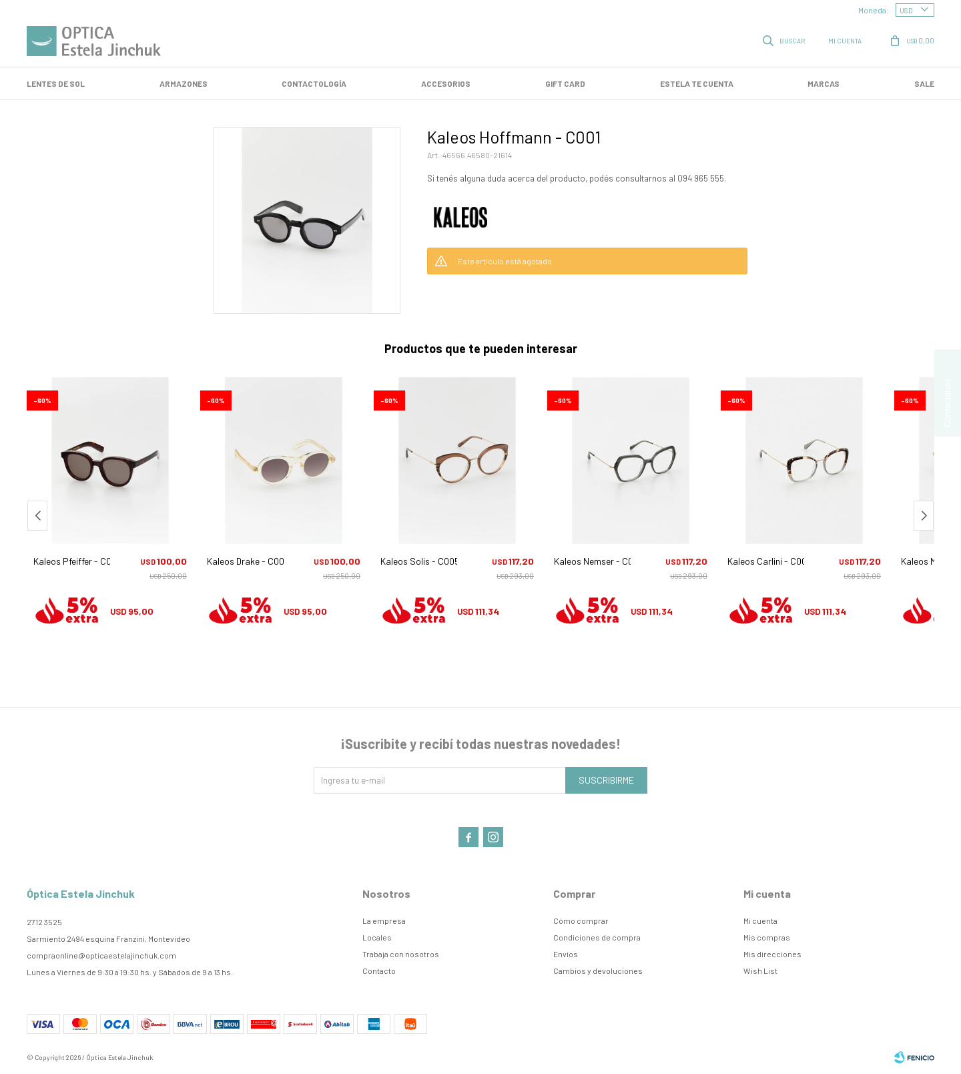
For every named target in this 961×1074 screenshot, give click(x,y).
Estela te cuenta (696, 83)
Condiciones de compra (597, 937)
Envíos (565, 954)
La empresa (384, 920)
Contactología (314, 83)
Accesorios (445, 83)
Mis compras (766, 937)
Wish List (760, 970)
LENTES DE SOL (56, 83)
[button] (924, 516)
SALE (924, 83)
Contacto (379, 970)
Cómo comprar (581, 920)
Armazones (183, 83)
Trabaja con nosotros (400, 954)
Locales (377, 937)
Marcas (824, 83)
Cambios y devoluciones (598, 970)
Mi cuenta (760, 920)
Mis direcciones (772, 954)
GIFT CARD (565, 83)
